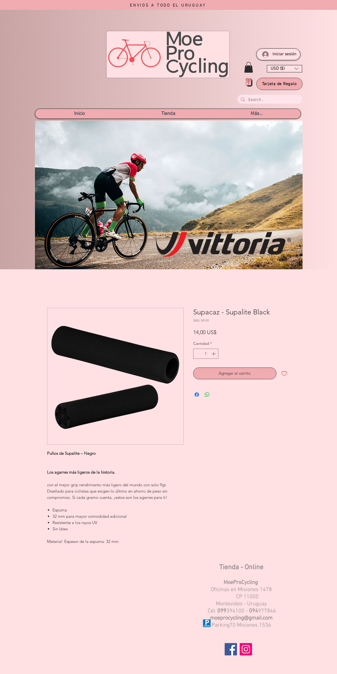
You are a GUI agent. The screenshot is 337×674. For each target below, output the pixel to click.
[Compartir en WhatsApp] (207, 394)
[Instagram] (246, 649)
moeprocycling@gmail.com (241, 618)
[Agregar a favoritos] (284, 373)
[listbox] (284, 69)
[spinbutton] (206, 353)
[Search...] (269, 100)
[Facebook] (231, 649)
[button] (248, 67)
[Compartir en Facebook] (197, 394)
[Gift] (248, 82)
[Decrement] (197, 353)
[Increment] (214, 353)
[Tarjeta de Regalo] (279, 84)
